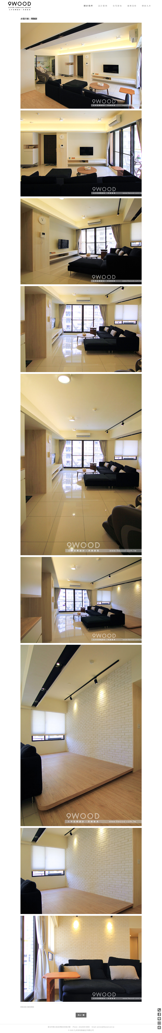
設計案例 (103, 6)
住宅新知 (117, 6)
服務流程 (132, 6)
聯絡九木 (146, 6)
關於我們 (90, 6)
